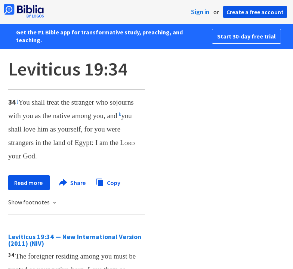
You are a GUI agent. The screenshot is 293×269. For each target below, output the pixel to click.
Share (73, 182)
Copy (108, 182)
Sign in (200, 12)
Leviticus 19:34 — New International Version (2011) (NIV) (74, 240)
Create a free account (255, 12)
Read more (29, 182)
